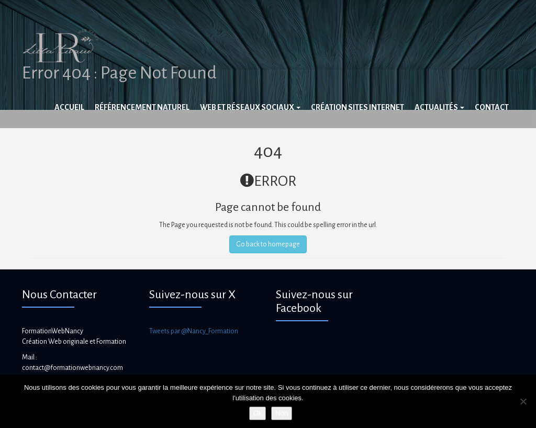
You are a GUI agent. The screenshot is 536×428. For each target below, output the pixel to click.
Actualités (439, 107)
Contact (492, 107)
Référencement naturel (142, 107)
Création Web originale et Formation (74, 341)
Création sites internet (357, 107)
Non (281, 413)
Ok (257, 413)
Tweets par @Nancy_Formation (193, 331)
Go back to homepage (268, 244)
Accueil (69, 107)
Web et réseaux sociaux (250, 107)
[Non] (523, 401)
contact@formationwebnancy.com (72, 367)
